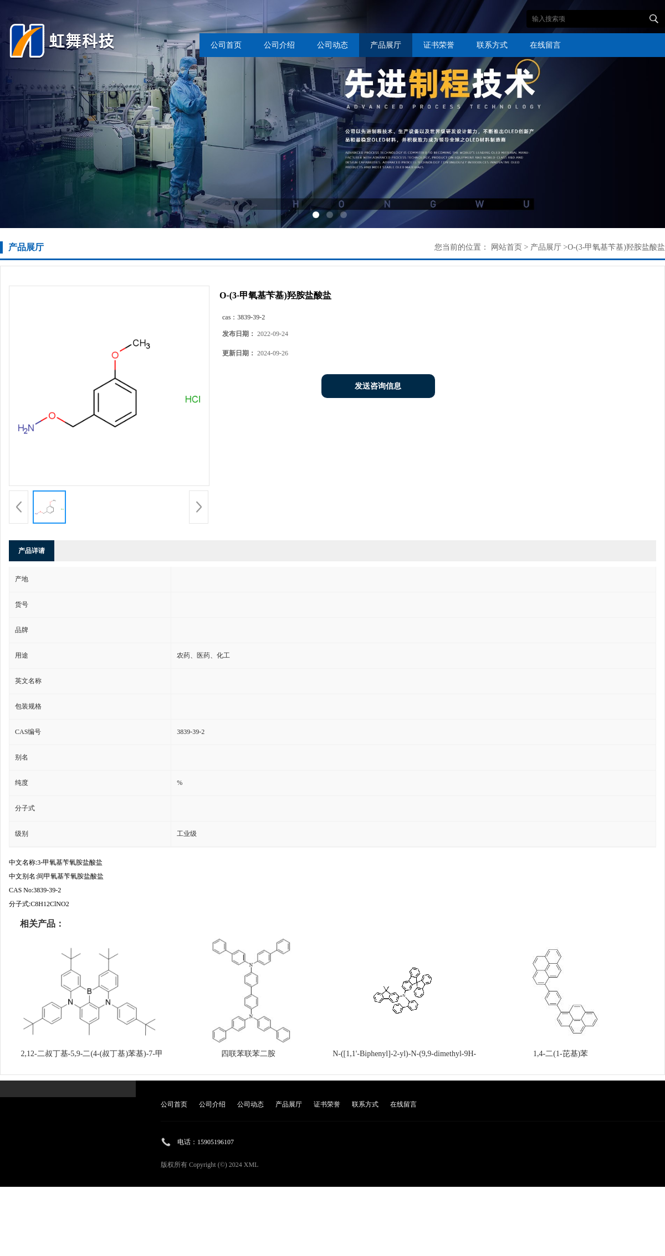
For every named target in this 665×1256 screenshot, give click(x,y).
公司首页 (226, 45)
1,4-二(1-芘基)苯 (560, 1054)
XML (251, 1165)
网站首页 (506, 247)
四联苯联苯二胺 (248, 1054)
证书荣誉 (438, 45)
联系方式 (492, 45)
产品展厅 (385, 45)
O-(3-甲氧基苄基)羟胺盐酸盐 (616, 247)
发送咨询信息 (378, 386)
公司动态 (332, 45)
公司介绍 (279, 45)
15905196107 (215, 1142)
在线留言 (545, 45)
